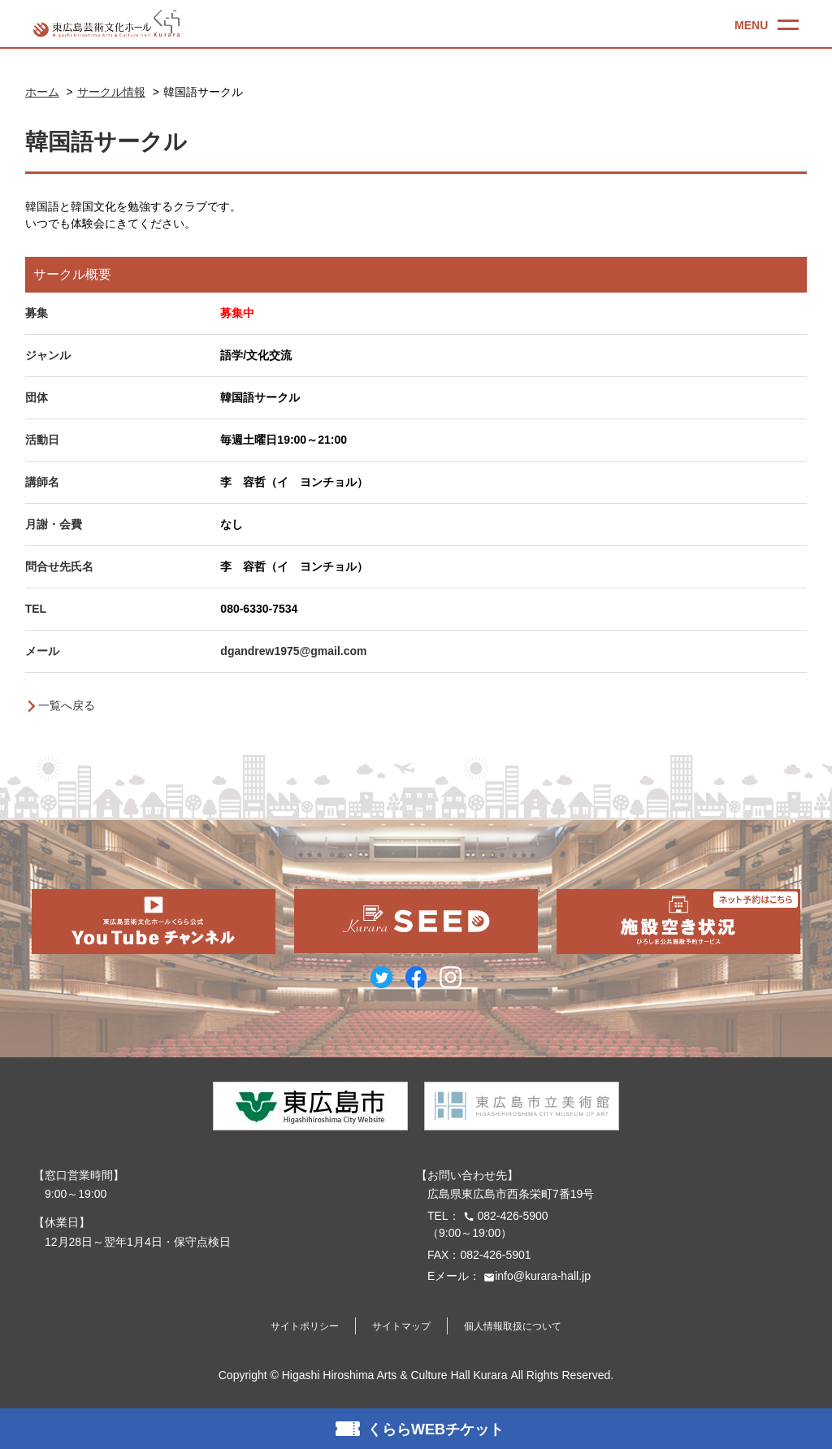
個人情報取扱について (512, 1326)
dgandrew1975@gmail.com (293, 650)
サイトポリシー (305, 1326)
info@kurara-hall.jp (535, 1275)
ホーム (42, 91)
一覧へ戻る (66, 705)
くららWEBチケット (435, 1429)
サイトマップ (401, 1326)
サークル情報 (111, 91)
